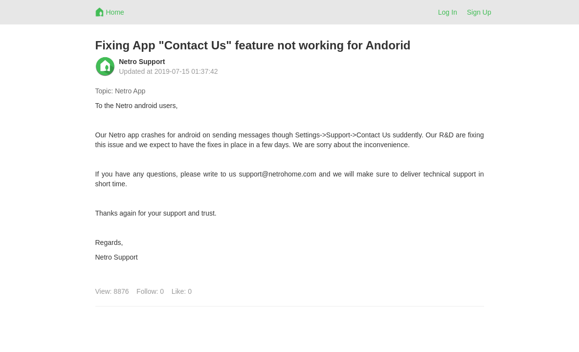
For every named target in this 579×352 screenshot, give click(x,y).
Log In (447, 12)
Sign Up (479, 12)
